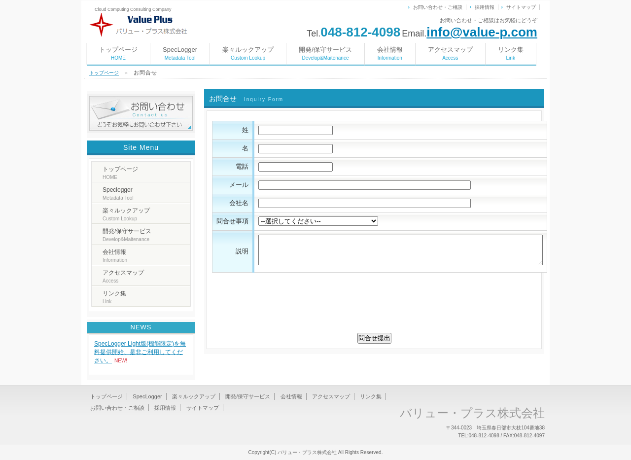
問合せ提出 (374, 338)
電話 (242, 166)
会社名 (238, 203)
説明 (242, 251)
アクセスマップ (450, 53)
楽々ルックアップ (248, 53)
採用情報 (484, 7)
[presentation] (374, 306)
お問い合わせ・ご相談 (437, 7)
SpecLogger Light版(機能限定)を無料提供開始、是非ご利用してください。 (140, 352)
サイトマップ (521, 7)
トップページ (118, 53)
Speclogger (118, 193)
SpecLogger (180, 53)
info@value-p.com (481, 32)
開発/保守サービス (325, 53)
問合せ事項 (232, 221)
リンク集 (511, 53)
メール (238, 184)
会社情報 (390, 53)
